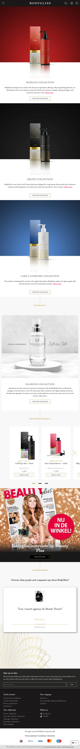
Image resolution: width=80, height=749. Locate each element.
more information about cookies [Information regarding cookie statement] (52, 747)
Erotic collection (9, 714)
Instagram (47, 714)
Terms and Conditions (12, 698)
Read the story (40, 557)
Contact (43, 703)
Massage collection (10, 719)
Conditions (42, 736)
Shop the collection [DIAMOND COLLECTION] (40, 401)
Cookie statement (10, 701)
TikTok (45, 716)
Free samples (8, 724)
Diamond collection (11, 722)
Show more (50, 93)
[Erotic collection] (40, 139)
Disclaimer (7, 706)
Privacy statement (10, 703)
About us (43, 698)
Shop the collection (40, 98)
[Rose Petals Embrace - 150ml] (56, 445)
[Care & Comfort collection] (40, 236)
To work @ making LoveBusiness (53, 701)
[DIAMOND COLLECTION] (40, 346)
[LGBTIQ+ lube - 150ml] (24, 445)
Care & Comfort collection (14, 716)
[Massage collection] (40, 42)
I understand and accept (68, 747)
